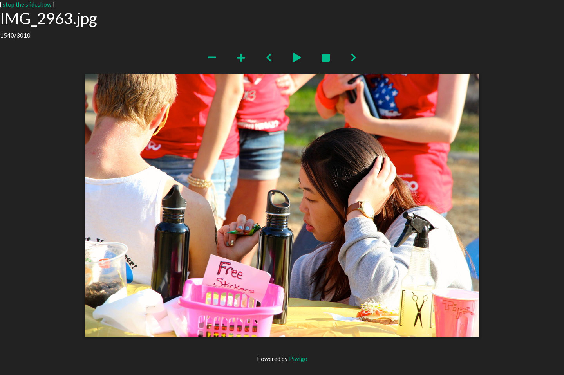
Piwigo (298, 358)
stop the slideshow (27, 4)
